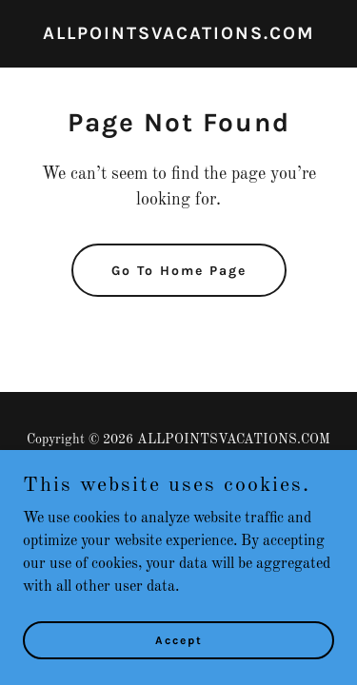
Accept (179, 666)
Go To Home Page (179, 271)
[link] (179, 35)
